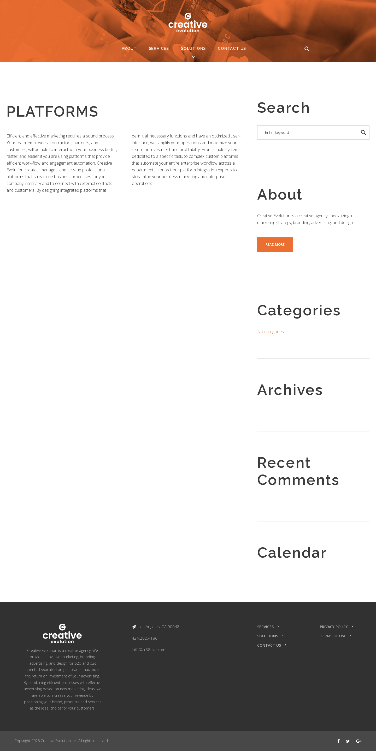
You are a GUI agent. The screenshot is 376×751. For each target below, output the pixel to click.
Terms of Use (333, 635)
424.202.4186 (144, 638)
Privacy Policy (334, 626)
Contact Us (232, 48)
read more (275, 244)
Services (159, 48)
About (129, 48)
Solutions (193, 48)
